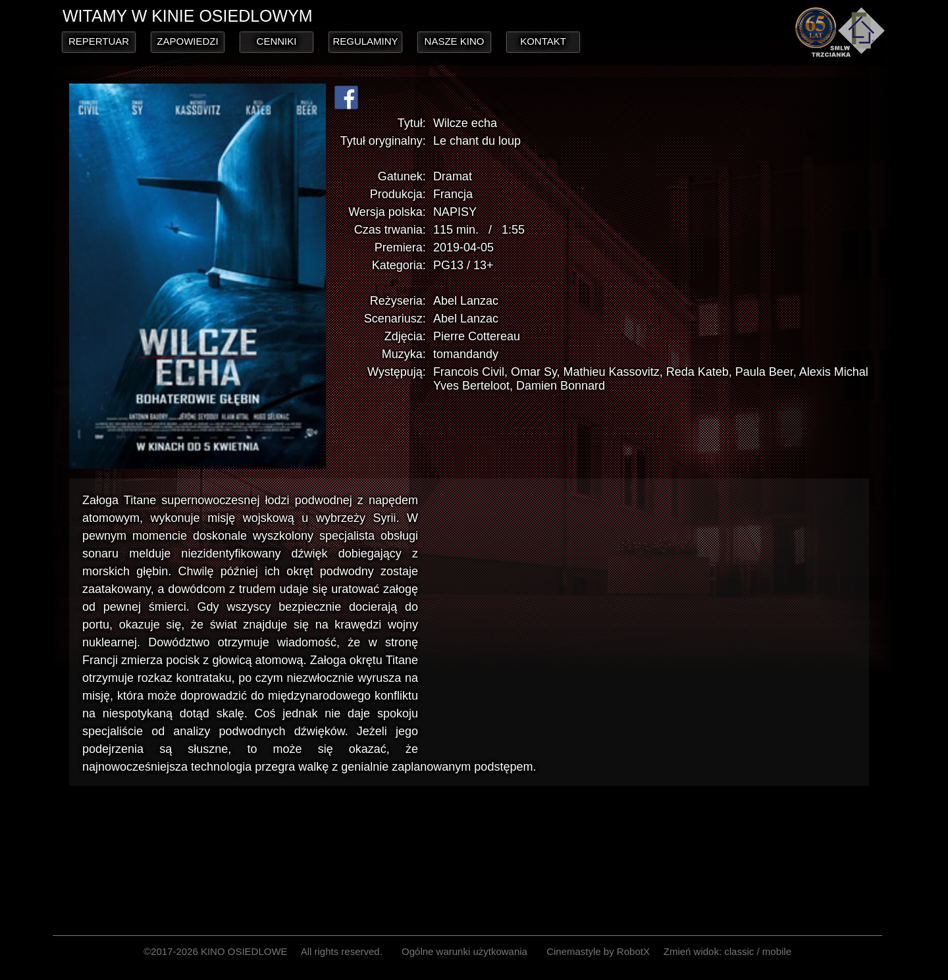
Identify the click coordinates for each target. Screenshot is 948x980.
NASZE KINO (455, 41)
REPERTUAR (98, 41)
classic (739, 951)
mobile (776, 951)
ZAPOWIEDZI (187, 41)
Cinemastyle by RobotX (598, 951)
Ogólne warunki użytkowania (464, 951)
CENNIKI (277, 41)
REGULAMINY (365, 41)
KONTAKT (543, 41)
